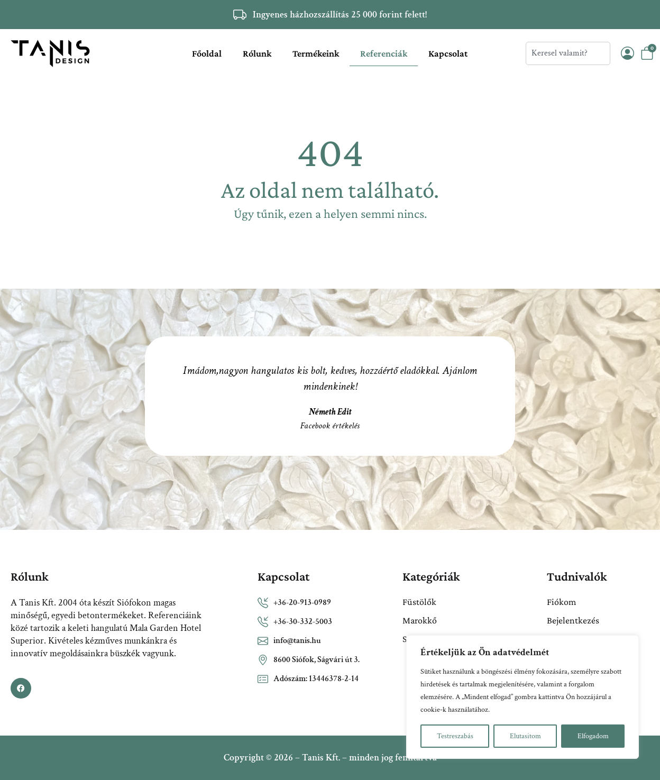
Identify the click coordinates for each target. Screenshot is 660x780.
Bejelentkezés (573, 620)
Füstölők (419, 602)
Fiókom (561, 602)
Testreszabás (455, 736)
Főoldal (207, 53)
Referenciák (383, 53)
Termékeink (315, 53)
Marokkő (419, 620)
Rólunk (257, 53)
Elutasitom (525, 736)
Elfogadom (593, 736)
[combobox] (568, 53)
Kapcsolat (448, 53)
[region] (522, 697)
